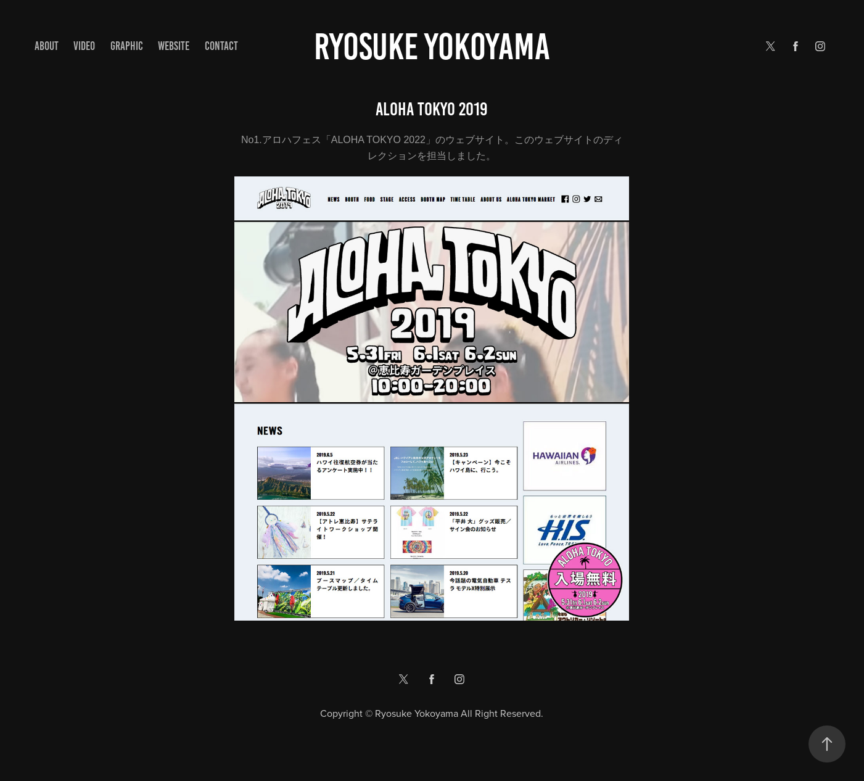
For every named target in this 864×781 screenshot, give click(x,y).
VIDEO (84, 45)
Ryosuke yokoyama (432, 47)
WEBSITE (173, 45)
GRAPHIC (126, 45)
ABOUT (47, 45)
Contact (221, 45)
